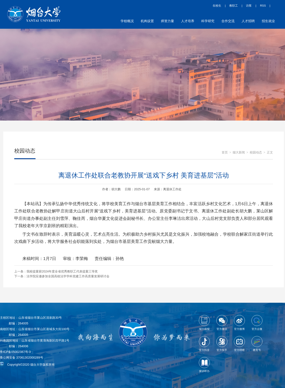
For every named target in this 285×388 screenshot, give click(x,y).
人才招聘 (248, 21)
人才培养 (187, 21)
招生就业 (268, 21)
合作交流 (228, 21)
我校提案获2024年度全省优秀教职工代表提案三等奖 (62, 271)
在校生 (217, 5)
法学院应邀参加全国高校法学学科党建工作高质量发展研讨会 (68, 276)
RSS (263, 5)
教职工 (233, 5)
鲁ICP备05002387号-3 (15, 352)
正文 (270, 152)
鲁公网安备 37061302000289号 (21, 357)
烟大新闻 (239, 152)
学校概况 (127, 21)
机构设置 (147, 21)
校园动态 (256, 152)
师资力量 (167, 21)
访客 (249, 5)
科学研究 (207, 21)
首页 (225, 152)
